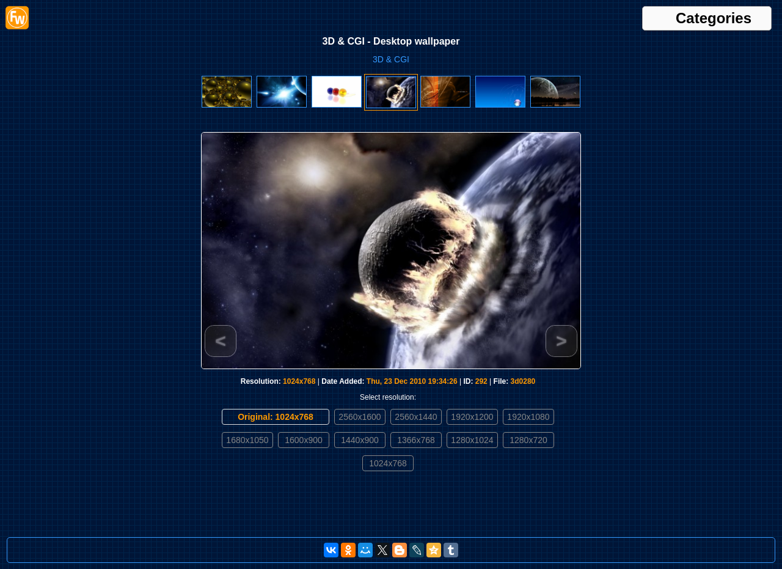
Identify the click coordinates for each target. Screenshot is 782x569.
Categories (713, 18)
